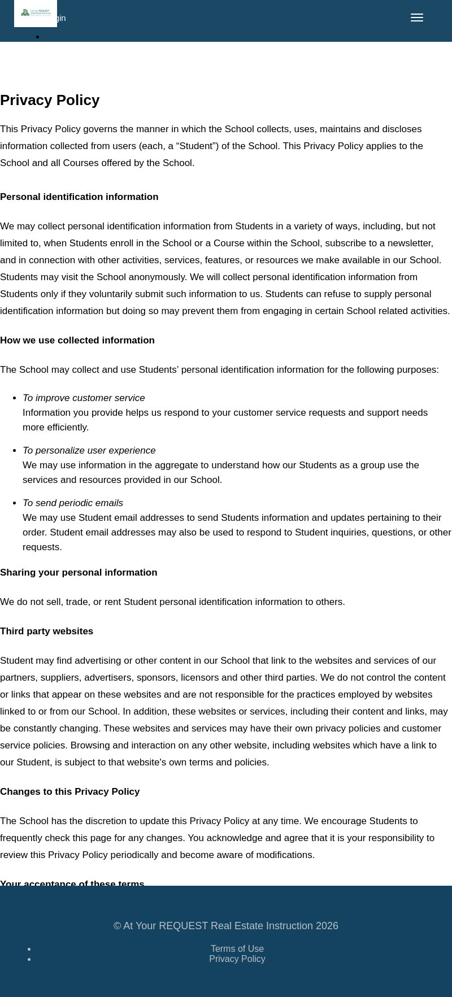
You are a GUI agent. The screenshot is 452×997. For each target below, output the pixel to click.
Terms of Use (237, 949)
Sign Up (66, 54)
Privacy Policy (237, 959)
